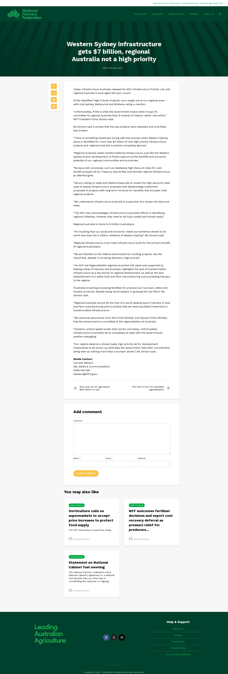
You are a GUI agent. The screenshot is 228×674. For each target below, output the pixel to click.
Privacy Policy (178, 642)
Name (76, 458)
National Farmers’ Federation (166, 3)
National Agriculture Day (211, 3)
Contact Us (178, 636)
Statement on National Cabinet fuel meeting (88, 564)
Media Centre (176, 14)
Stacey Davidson (79, 539)
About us (209, 14)
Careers (178, 630)
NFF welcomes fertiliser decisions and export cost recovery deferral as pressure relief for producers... (151, 520)
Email (109, 458)
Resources (141, 14)
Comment (77, 421)
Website (142, 458)
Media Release (76, 505)
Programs (157, 14)
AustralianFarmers (190, 3)
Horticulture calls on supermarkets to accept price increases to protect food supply (91, 518)
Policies (193, 14)
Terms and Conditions (178, 649)
